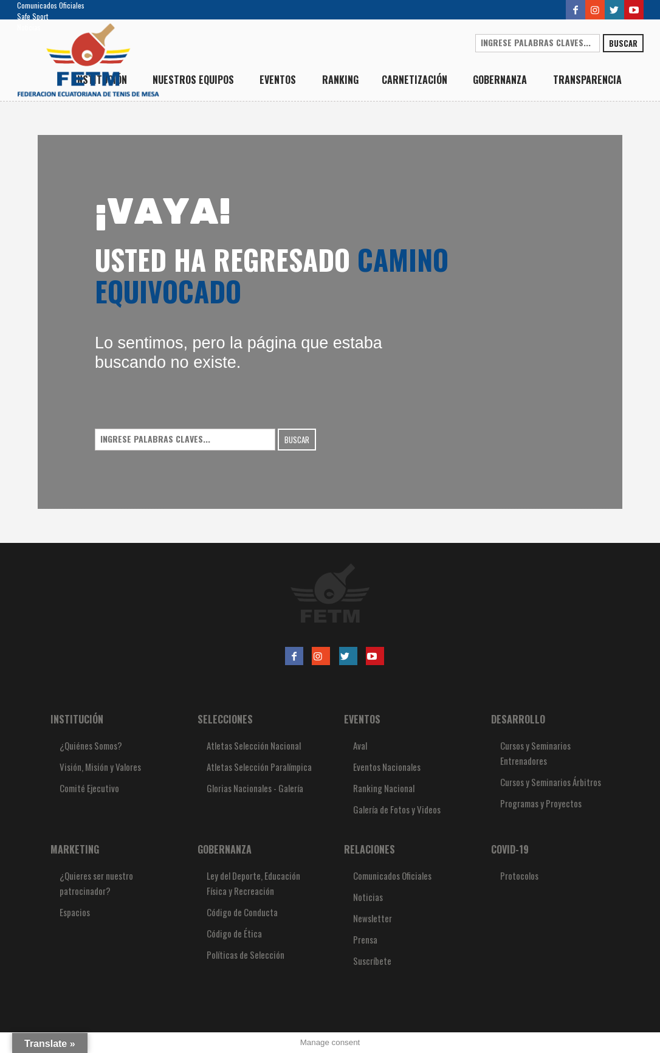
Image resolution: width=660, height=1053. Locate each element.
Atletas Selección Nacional (254, 745)
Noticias (29, 27)
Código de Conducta (242, 912)
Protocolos (519, 875)
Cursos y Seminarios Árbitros (550, 782)
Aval (360, 745)
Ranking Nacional (383, 788)
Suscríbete (372, 960)
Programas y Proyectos (541, 803)
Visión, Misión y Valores (100, 766)
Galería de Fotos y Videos (397, 809)
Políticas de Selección (245, 954)
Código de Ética (234, 933)
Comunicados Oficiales (50, 5)
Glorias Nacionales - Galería (255, 788)
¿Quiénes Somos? (91, 745)
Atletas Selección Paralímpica (259, 766)
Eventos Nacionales (387, 766)
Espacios (75, 912)
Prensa (365, 939)
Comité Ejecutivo (89, 788)
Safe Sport (32, 16)
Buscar (623, 43)
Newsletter (372, 918)
